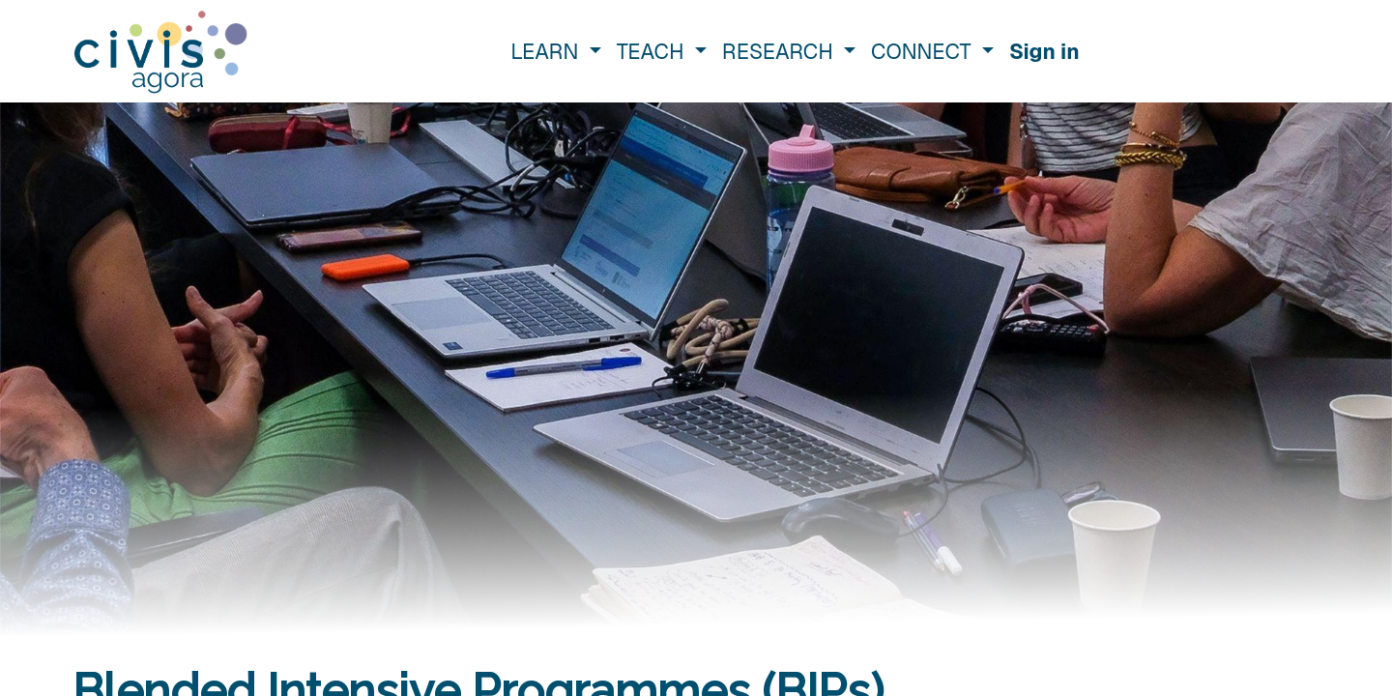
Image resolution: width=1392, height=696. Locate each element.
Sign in (1044, 51)
